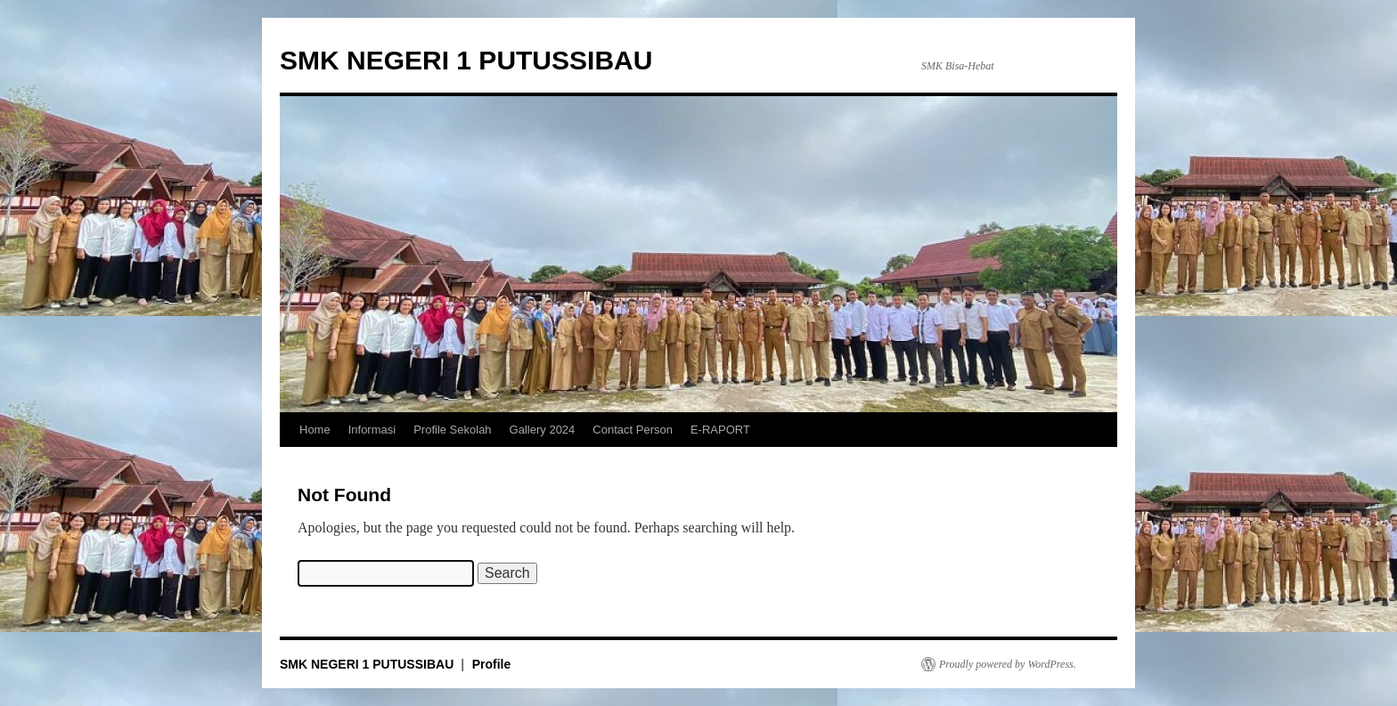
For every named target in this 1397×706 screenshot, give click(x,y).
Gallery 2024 (543, 429)
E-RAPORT (720, 429)
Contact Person (632, 429)
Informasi (372, 429)
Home (315, 429)
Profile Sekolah (452, 429)
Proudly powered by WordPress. (1007, 664)
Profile (491, 664)
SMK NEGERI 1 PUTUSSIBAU (466, 60)
